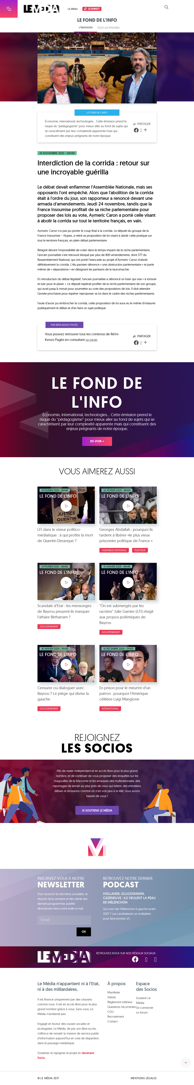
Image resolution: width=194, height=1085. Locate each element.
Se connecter (144, 1008)
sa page (91, 339)
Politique (140, 550)
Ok (84, 932)
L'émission (85, 27)
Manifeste (113, 992)
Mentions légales (144, 1078)
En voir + (97, 441)
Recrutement (115, 1016)
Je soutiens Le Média (97, 811)
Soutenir (182, 7)
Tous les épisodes (108, 27)
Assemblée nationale (114, 550)
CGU (110, 1012)
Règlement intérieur (119, 1002)
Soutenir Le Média (143, 1000)
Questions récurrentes (121, 1007)
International (110, 708)
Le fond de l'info (97, 112)
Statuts (111, 997)
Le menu (73, 8)
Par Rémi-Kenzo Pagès (64, 324)
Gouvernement (49, 626)
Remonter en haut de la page (186, 1062)
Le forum (142, 1012)
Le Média (64, 957)
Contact (112, 1021)
